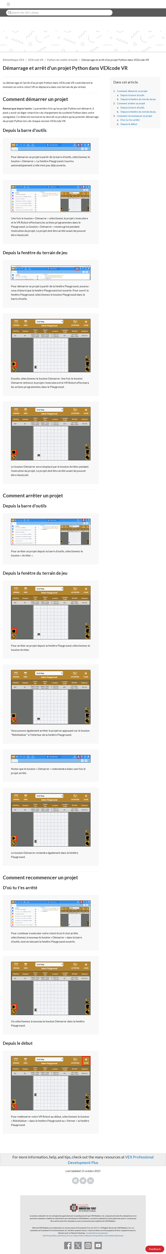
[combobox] (59, 12)
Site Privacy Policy (50, 1236)
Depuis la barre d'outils (132, 95)
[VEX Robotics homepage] (152, 4)
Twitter (83, 1180)
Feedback (155, 1249)
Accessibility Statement (113, 1236)
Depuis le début (129, 124)
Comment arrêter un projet (131, 103)
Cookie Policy (78, 1236)
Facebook (75, 1180)
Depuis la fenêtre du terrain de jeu (138, 99)
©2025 (97, 1228)
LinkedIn (90, 1180)
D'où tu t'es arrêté (129, 120)
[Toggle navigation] (8, 4)
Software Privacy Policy (94, 1236)
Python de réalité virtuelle (62, 59)
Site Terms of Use (65, 1236)
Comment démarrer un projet (132, 91)
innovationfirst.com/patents (97, 1233)
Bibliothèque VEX (13, 59)
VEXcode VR (35, 59)
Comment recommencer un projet (134, 116)
